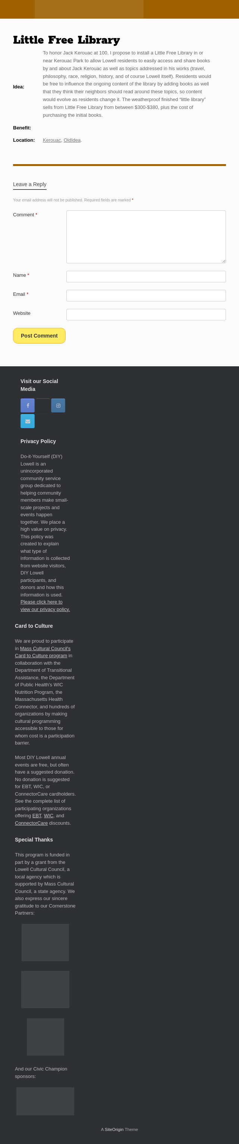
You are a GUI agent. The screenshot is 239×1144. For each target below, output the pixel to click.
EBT (36, 815)
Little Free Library (66, 40)
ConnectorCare (31, 823)
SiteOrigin (114, 1129)
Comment (25, 214)
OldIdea (72, 140)
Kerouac (52, 140)
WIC (48, 815)
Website (22, 313)
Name (21, 275)
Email (20, 294)
